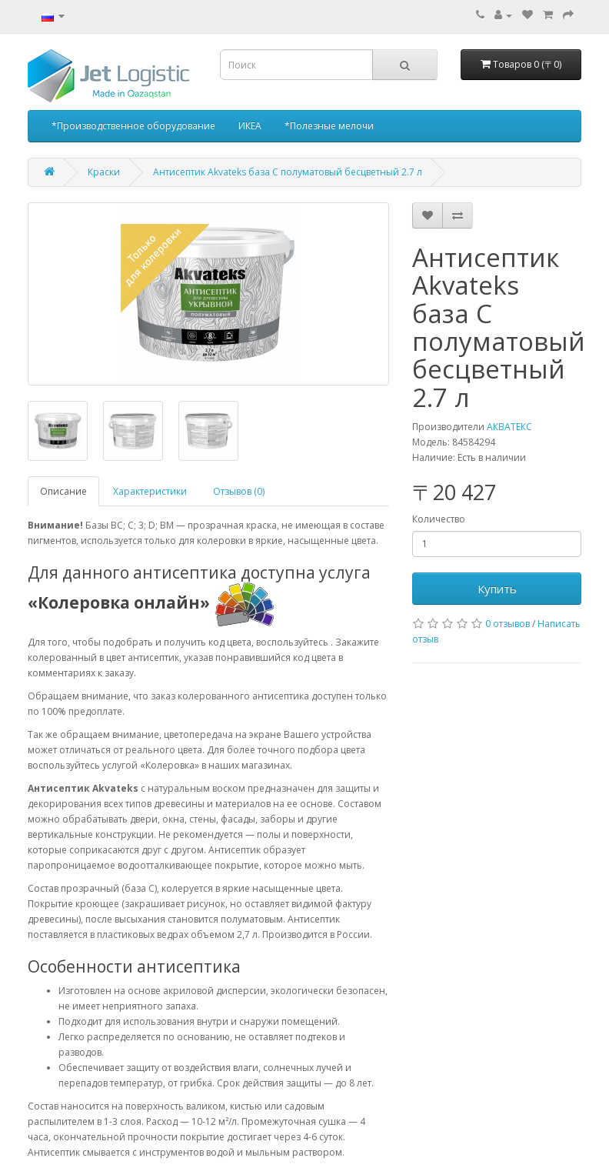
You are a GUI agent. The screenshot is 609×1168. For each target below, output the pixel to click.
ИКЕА (249, 125)
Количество (438, 519)
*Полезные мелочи (329, 125)
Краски (104, 172)
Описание (63, 491)
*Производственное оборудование (133, 125)
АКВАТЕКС (509, 426)
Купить (497, 588)
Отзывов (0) (239, 491)
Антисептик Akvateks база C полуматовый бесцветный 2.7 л (287, 172)
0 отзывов (507, 623)
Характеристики (150, 491)
